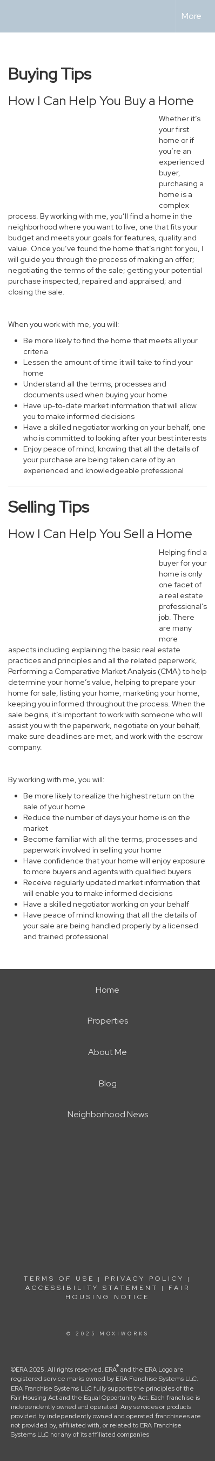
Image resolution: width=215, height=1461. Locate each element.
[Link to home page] (18, 16)
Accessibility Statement (91, 1287)
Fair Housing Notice (127, 1292)
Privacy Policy (144, 1278)
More (191, 16)
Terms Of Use (59, 1278)
